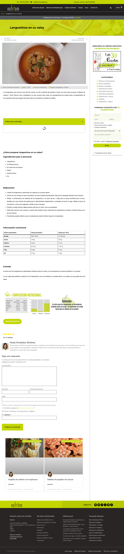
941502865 (13, 538)
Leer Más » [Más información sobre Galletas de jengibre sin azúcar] (50, 484)
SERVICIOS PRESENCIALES (54, 8)
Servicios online (99, 123)
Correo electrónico (36, 389)
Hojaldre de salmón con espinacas (23, 479)
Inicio (2, 14)
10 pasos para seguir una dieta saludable (74, 536)
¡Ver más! (78, 18)
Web (3, 396)
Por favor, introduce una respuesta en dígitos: (18, 411)
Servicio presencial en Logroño (103, 125)
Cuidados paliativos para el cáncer (72, 533)
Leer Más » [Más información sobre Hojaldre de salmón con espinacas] (11, 484)
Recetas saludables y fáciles (59, 87)
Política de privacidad (26, 408)
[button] (111, 8)
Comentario (6, 365)
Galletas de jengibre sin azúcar (60, 479)
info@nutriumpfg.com (16, 536)
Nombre (5, 389)
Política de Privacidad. (112, 141)
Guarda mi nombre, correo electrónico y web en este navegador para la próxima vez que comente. (29, 405)
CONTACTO (93, 8)
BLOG (86, 8)
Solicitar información (100, 127)
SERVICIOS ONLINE (38, 8)
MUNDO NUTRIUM (70, 8)
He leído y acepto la (18, 408)
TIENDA (80, 8)
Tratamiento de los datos (103, 153)
